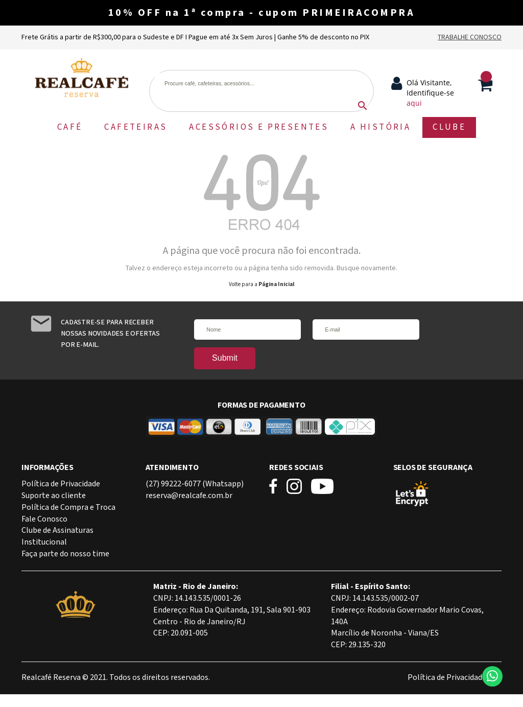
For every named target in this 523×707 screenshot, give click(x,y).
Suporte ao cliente (53, 495)
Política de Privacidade (60, 484)
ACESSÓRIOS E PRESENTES (258, 127)
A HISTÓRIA (380, 127)
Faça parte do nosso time (65, 554)
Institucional (44, 542)
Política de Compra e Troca (68, 507)
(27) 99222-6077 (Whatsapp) (195, 484)
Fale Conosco (44, 519)
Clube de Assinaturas (57, 530)
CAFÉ (70, 127)
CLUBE (449, 127)
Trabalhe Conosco (470, 37)
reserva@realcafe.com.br (189, 495)
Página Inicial (276, 284)
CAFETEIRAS (135, 127)
